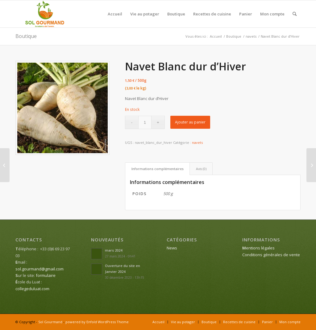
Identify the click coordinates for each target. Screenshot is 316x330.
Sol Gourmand (50, 322)
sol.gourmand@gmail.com (39, 269)
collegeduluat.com (32, 288)
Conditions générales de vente (271, 254)
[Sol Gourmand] (44, 13)
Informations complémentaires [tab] (157, 168)
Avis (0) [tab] (201, 168)
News (172, 248)
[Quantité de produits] (145, 122)
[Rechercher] (295, 13)
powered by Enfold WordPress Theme (97, 322)
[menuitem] (115, 13)
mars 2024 (113, 250)
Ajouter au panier (190, 122)
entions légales (258, 248)
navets (197, 142)
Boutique (26, 36)
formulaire (46, 275)
